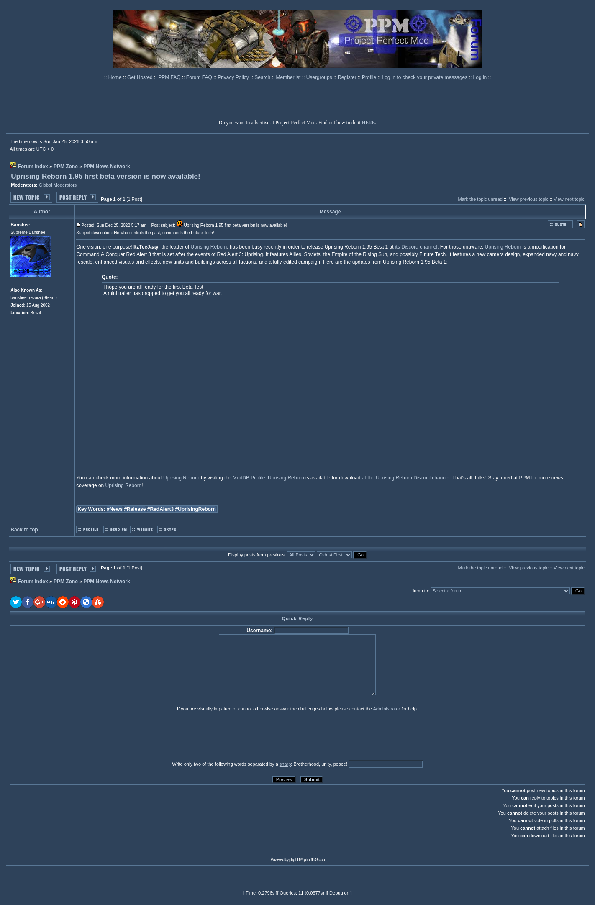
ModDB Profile (249, 478)
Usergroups (319, 77)
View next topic (569, 199)
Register (348, 77)
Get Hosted (140, 77)
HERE (368, 123)
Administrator (386, 708)
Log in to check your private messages (425, 77)
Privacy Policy (234, 77)
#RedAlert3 (160, 509)
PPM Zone (66, 166)
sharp (285, 764)
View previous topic (529, 199)
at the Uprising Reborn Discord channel (405, 478)
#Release (135, 509)
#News (115, 509)
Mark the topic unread (480, 199)
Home (115, 77)
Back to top (24, 530)
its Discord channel (416, 247)
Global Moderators (58, 184)
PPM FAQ (170, 77)
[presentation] (74, 736)
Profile (369, 77)
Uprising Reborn (209, 247)
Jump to (420, 590)
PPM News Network (106, 166)
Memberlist (289, 77)
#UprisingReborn (195, 509)
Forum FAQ (199, 77)
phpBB (294, 859)
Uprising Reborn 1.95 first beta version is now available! (105, 176)
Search (263, 77)
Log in (480, 77)
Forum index (33, 166)
